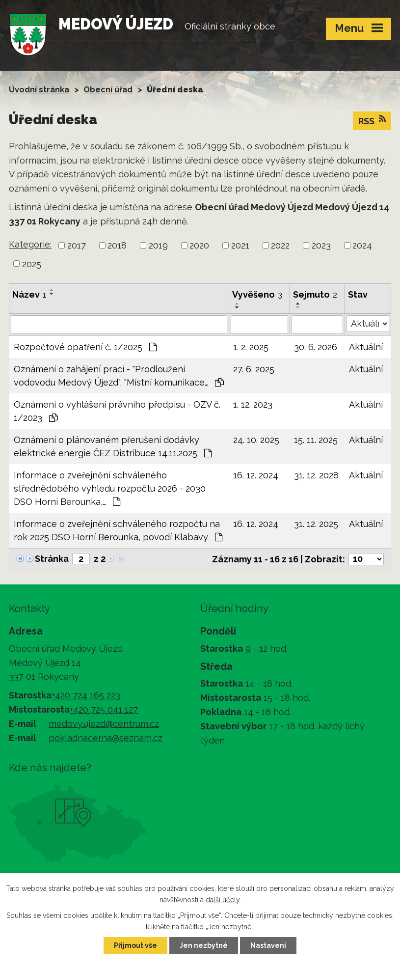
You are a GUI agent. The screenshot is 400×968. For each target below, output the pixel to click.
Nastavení (268, 945)
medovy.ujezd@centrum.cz (104, 724)
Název (29, 294)
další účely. (223, 900)
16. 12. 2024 (255, 475)
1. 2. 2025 (250, 347)
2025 (31, 263)
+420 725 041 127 (104, 709)
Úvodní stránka (39, 89)
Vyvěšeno (257, 294)
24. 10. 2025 (256, 440)
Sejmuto (315, 294)
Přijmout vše (135, 945)
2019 (158, 245)
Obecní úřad (108, 89)
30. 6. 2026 (315, 347)
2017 (76, 245)
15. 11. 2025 (316, 440)
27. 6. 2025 (253, 369)
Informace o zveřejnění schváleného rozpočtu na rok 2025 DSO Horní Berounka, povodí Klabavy (118, 530)
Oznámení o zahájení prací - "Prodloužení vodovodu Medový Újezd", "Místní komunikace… (119, 375)
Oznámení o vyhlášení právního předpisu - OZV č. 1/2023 (117, 411)
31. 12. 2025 (316, 524)
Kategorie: (30, 244)
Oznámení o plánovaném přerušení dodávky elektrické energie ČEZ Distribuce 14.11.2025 (113, 446)
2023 (321, 245)
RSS (372, 120)
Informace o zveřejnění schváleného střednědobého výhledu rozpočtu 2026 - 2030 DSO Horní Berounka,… (110, 488)
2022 (280, 245)
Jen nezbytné (204, 945)
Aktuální (366, 347)
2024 (362, 245)
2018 (117, 245)
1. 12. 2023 (252, 404)
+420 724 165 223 (86, 695)
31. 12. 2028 (316, 475)
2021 (240, 245)
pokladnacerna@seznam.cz (105, 738)
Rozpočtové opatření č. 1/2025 (85, 347)
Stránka (52, 558)
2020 (199, 245)
